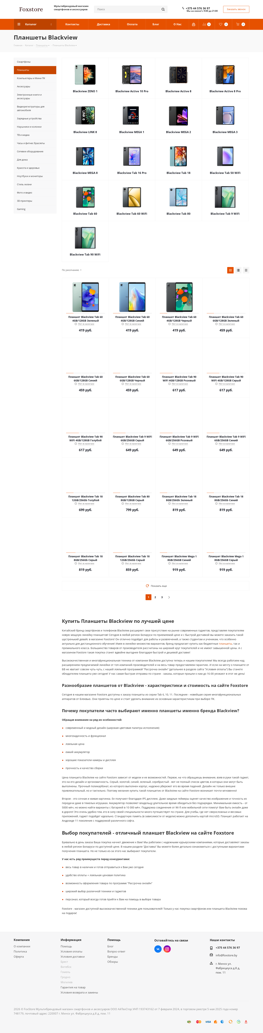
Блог (110, 946)
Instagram (167, 949)
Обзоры (112, 961)
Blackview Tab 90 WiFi (85, 254)
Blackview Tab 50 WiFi (225, 173)
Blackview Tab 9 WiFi (225, 213)
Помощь (66, 946)
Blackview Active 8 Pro (225, 91)
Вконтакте (158, 949)
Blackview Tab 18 (178, 173)
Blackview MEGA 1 (131, 132)
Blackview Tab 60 (85, 213)
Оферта (19, 956)
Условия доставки (73, 956)
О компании (22, 946)
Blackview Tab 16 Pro (131, 173)
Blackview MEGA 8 (85, 173)
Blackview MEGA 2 (178, 132)
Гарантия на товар (73, 987)
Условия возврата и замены (79, 992)
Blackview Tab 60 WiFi (132, 213)
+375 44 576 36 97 (198, 8)
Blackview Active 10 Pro (131, 91)
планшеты (225, 643)
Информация (71, 940)
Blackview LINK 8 (85, 132)
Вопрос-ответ (116, 951)
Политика (20, 951)
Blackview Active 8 (178, 91)
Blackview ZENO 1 (85, 91)
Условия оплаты (71, 951)
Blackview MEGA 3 (225, 132)
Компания (22, 940)
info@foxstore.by (226, 955)
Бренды (112, 956)
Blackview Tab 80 (178, 213)
